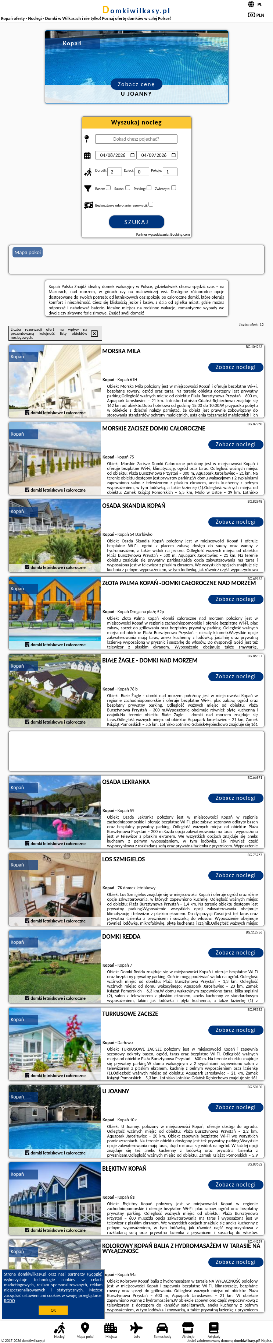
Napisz (266, 1340)
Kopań (17, 357)
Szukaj (137, 222)
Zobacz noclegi (236, 366)
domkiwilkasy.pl (136, 10)
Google (95, 1274)
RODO (9, 1300)
